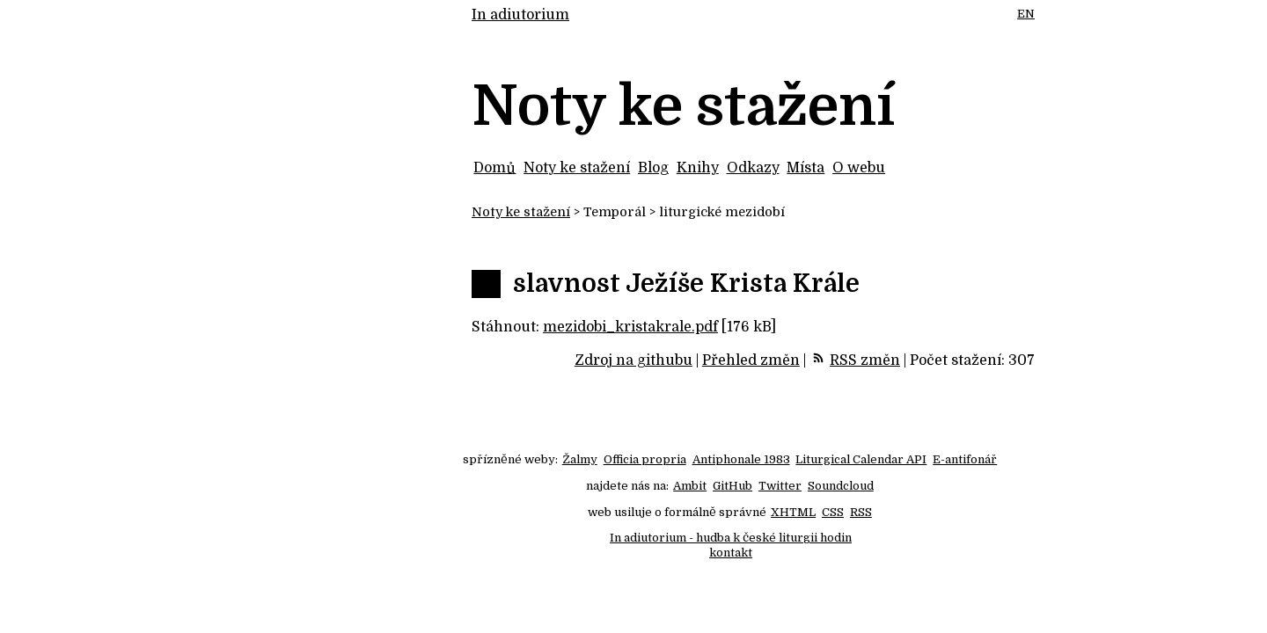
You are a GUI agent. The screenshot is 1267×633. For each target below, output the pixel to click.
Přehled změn (751, 360)
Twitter (780, 485)
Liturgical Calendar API (860, 459)
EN (1026, 13)
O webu (858, 168)
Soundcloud (841, 485)
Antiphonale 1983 (741, 459)
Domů (494, 168)
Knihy (698, 168)
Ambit (690, 485)
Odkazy (753, 168)
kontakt (730, 552)
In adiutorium (520, 15)
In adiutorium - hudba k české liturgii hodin (731, 537)
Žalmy (579, 459)
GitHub (732, 485)
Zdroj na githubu (633, 360)
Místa (805, 168)
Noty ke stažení (577, 168)
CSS (833, 512)
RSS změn (865, 360)
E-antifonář (965, 459)
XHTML (793, 512)
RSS (861, 512)
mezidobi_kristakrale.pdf (630, 327)
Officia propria (645, 459)
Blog (653, 168)
